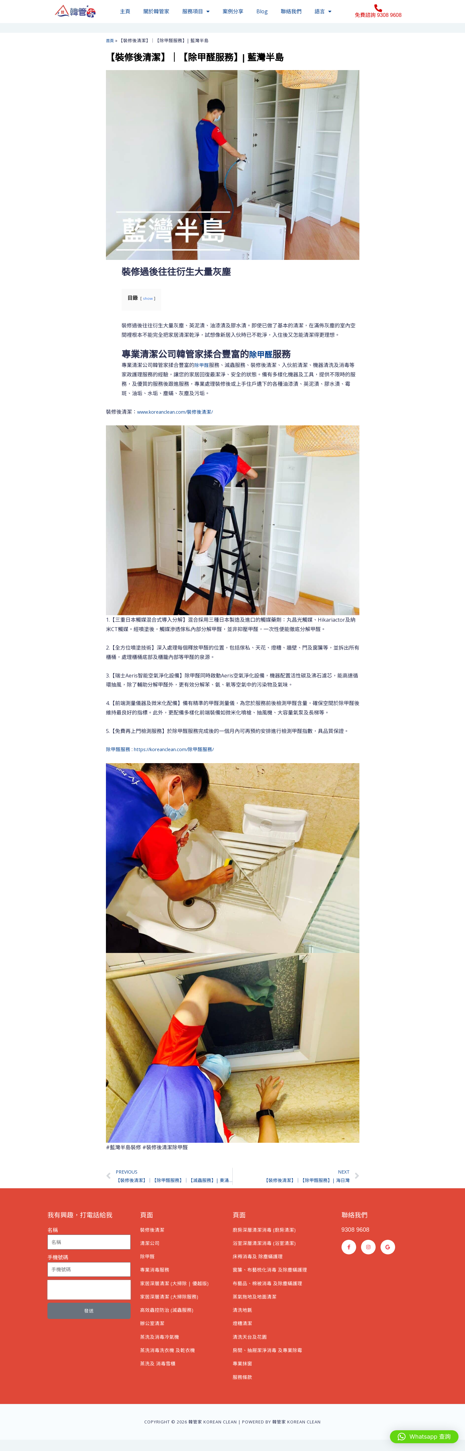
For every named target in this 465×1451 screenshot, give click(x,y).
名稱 (52, 1231)
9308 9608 (357, 1231)
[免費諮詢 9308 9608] (378, 8)
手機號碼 (57, 1258)
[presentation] (89, 1291)
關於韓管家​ (156, 11)
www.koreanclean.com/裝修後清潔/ (179, 411)
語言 (323, 11)
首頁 (110, 40)
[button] (424, 1436)
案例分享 (233, 11)
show (148, 298)
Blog (262, 11)
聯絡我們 (291, 11)
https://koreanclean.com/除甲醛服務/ (180, 749)
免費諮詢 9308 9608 (378, 15)
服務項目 (196, 11)
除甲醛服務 (119, 749)
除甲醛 (262, 354)
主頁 (125, 11)
